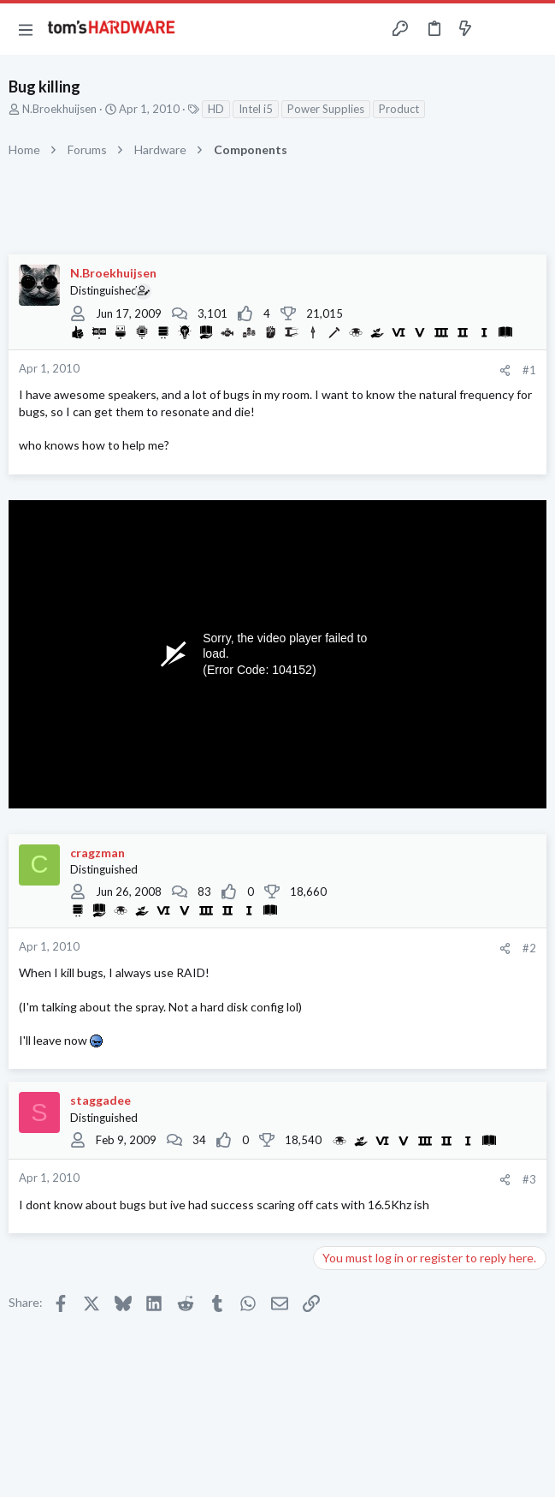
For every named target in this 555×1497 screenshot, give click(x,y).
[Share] (505, 370)
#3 (529, 1179)
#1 (529, 370)
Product (399, 109)
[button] (26, 29)
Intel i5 (256, 109)
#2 (529, 948)
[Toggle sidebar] (498, 29)
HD (216, 109)
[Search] (531, 29)
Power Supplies (325, 109)
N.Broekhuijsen (59, 109)
